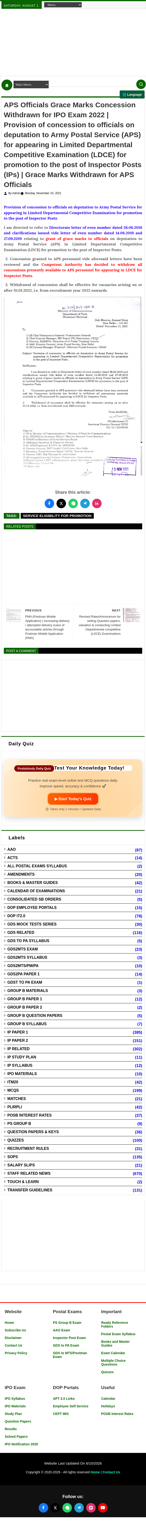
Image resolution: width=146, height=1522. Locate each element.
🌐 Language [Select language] (132, 94)
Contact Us (13, 1345)
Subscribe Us (15, 1330)
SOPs (12, 1157)
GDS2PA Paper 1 (23, 974)
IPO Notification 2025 (21, 1444)
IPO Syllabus (15, 1398)
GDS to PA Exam (66, 1345)
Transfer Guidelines (29, 1190)
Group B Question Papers (34, 1016)
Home (9, 1323)
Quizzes (15, 1140)
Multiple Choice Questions (113, 1362)
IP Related (18, 1049)
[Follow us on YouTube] (103, 1508)
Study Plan (13, 1414)
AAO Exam (61, 1330)
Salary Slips (21, 1165)
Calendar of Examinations (36, 891)
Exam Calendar (113, 1353)
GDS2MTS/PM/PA (22, 966)
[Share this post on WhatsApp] (73, 503)
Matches (16, 1099)
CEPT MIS (61, 1414)
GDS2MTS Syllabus (27, 957)
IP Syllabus (20, 1065)
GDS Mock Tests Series (32, 924)
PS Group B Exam (67, 1323)
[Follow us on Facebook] (43, 1508)
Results (11, 1429)
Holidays (108, 1406)
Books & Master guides (32, 883)
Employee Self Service (70, 1406)
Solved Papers (16, 1436)
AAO (11, 849)
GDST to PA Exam (24, 982)
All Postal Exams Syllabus (37, 866)
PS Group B (19, 1124)
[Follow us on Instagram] (91, 1508)
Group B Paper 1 (24, 999)
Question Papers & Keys (33, 1132)
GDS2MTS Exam (22, 949)
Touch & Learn (23, 1182)
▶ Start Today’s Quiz (73, 799)
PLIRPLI (14, 1107)
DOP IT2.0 (16, 916)
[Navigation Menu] (63, 4)
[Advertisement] (73, 42)
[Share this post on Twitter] (61, 503)
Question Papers (18, 1421)
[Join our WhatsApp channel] (67, 1508)
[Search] (141, 84)
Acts (12, 858)
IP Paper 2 (17, 1040)
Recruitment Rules (28, 1148)
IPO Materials (22, 1074)
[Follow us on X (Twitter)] (55, 1508)
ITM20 (12, 1082)
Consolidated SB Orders (34, 899)
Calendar (108, 1398)
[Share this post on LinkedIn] (97, 503)
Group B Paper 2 (24, 1007)
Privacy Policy (16, 1353)
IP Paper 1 (17, 1032)
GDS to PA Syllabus (28, 941)
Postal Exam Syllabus (118, 1334)
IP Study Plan (21, 1057)
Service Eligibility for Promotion (57, 516)
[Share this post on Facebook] (49, 503)
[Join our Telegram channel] (79, 1508)
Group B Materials (27, 991)
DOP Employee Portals (32, 908)
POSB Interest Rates (29, 1115)
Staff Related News (29, 1173)
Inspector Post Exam (69, 1338)
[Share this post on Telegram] (85, 503)
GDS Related (20, 932)
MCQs (13, 1090)
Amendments (21, 874)
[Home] (6, 85)
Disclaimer (13, 1338)
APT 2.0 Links (64, 1398)
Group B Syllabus (27, 1024)
